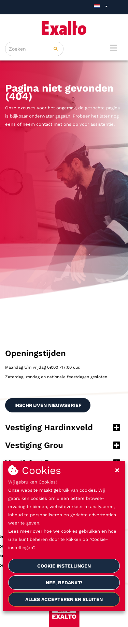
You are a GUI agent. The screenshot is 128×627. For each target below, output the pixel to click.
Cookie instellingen (64, 566)
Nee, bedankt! (64, 582)
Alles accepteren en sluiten (64, 599)
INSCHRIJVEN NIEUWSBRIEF (48, 405)
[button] (64, 428)
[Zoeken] (55, 49)
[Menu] (113, 47)
